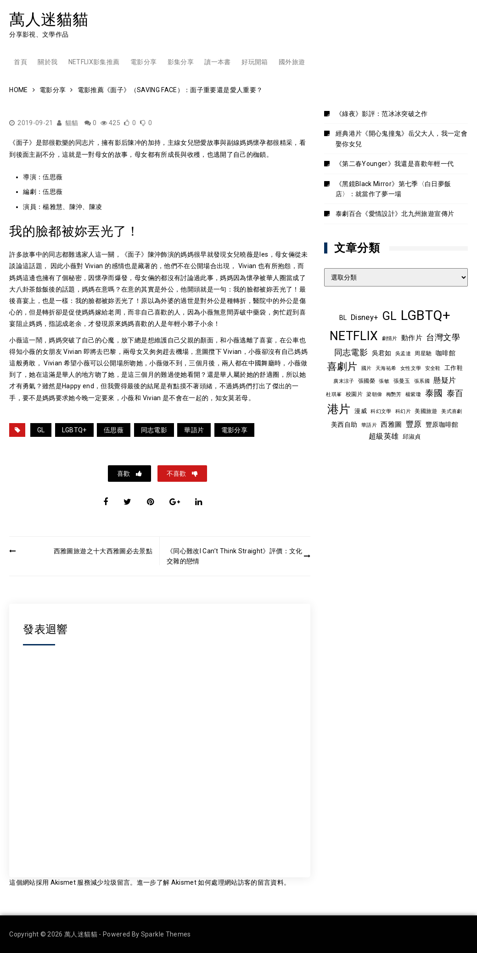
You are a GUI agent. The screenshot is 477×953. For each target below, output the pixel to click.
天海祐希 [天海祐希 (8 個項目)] (386, 368)
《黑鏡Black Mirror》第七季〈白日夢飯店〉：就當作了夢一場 (393, 189)
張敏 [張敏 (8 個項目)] (384, 381)
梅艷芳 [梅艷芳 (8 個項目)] (394, 394)
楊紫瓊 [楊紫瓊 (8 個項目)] (413, 394)
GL (41, 430)
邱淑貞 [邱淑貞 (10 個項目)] (412, 436)
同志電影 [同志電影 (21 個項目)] (351, 352)
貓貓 (72, 123)
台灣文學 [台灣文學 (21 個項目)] (443, 337)
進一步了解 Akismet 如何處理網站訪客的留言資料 (210, 882)
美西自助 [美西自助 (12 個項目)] (344, 424)
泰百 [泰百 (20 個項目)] (455, 393)
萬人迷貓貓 (48, 19)
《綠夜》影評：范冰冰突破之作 (382, 113)
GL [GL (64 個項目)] (389, 316)
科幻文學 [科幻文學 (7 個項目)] (380, 411)
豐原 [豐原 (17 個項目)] (414, 424)
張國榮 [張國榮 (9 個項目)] (366, 381)
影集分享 (181, 62)
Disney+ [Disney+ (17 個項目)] (364, 317)
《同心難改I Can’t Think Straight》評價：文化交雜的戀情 (235, 556)
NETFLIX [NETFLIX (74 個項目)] (354, 336)
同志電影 (154, 430)
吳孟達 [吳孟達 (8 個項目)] (403, 353)
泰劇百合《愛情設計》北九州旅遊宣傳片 (395, 213)
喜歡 (124, 473)
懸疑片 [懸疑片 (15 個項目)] (444, 380)
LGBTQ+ (74, 430)
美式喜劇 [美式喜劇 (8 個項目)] (451, 411)
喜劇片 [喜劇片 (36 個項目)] (342, 366)
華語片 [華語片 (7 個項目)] (369, 425)
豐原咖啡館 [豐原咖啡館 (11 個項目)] (442, 424)
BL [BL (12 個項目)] (343, 317)
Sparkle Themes (166, 934)
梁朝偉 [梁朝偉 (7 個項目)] (374, 394)
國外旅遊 (292, 62)
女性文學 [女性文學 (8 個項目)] (410, 368)
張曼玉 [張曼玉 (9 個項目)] (401, 381)
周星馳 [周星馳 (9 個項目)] (423, 353)
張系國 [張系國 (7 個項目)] (422, 381)
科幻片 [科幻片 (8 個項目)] (403, 411)
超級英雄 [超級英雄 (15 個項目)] (383, 436)
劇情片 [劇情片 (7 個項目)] (390, 339)
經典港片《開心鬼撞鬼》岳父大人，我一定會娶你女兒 (401, 138)
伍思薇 (113, 430)
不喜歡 (177, 473)
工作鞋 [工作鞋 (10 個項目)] (453, 367)
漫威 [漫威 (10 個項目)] (360, 411)
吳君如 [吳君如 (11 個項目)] (382, 353)
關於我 (47, 62)
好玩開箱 (254, 62)
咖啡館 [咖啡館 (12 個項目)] (445, 353)
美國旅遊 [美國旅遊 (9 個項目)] (426, 411)
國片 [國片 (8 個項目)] (366, 368)
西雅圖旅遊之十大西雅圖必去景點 (103, 551)
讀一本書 (217, 62)
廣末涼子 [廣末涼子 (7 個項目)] (343, 381)
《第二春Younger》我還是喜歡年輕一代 (395, 163)
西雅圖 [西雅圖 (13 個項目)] (391, 424)
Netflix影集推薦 (94, 62)
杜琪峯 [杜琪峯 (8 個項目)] (334, 394)
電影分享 (143, 62)
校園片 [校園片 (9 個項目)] (354, 394)
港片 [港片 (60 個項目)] (339, 409)
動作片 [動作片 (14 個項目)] (411, 338)
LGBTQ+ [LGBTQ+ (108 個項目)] (425, 315)
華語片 (194, 430)
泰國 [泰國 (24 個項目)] (434, 393)
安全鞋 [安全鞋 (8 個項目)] (433, 368)
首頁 (20, 62)
